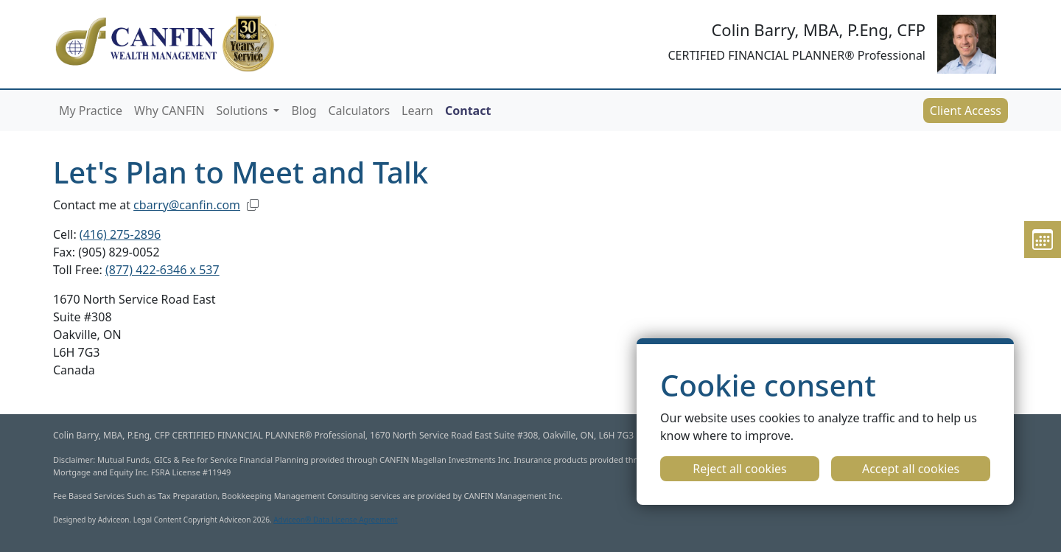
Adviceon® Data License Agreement (335, 519)
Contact (468, 110)
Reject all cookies (740, 469)
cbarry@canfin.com (186, 205)
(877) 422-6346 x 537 (162, 270)
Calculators (359, 110)
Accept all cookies (910, 469)
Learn (417, 110)
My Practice (90, 110)
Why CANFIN (169, 110)
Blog (303, 110)
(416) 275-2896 (120, 234)
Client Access (965, 110)
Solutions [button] (244, 110)
